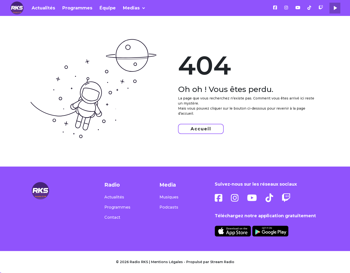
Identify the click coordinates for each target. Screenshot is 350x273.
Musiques (169, 197)
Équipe (108, 8)
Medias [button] (131, 8)
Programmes (77, 8)
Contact (112, 217)
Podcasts (168, 207)
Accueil (201, 129)
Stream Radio (222, 262)
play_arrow (335, 8)
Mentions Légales (167, 262)
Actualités (43, 8)
